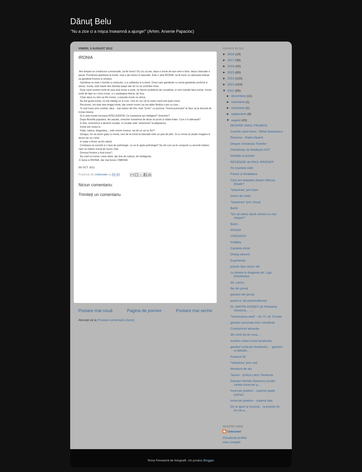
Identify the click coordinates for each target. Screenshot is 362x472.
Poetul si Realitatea (243, 174)
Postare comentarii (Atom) (116, 320)
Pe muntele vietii (241, 168)
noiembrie (238, 102)
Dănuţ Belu (90, 21)
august (236, 120)
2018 (231, 54)
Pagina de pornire (144, 310)
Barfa (234, 208)
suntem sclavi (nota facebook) (251, 341)
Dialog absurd (240, 254)
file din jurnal (239, 288)
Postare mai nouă (95, 310)
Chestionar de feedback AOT (250, 149)
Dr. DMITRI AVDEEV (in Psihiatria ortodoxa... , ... (253, 308)
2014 (231, 78)
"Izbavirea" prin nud (243, 362)
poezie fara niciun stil (244, 266)
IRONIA (235, 230)
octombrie (238, 108)
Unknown (234, 431)
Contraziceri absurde (244, 328)
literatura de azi (241, 368)
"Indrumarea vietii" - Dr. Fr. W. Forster (256, 316)
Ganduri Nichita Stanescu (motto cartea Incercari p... (252, 382)
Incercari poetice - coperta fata (251, 400)
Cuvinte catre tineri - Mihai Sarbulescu (256, 131)
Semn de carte (240, 196)
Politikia (235, 242)
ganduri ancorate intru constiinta (252, 322)
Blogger (208, 460)
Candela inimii (240, 248)
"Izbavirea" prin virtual (245, 202)
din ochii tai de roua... (245, 334)
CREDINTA (238, 236)
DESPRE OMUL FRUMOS (248, 125)
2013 (231, 84)
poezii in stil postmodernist (248, 300)
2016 (231, 66)
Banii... (235, 224)
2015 (231, 72)
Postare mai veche (194, 310)
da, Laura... (238, 282)
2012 (231, 90)
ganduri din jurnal (242, 294)
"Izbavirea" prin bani (244, 190)
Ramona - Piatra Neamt (246, 137)
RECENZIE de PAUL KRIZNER (252, 162)
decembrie (239, 96)
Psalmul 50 (238, 356)
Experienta (237, 260)
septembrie (239, 114)
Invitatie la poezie (242, 155)
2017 (231, 60)
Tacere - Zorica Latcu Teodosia (251, 375)
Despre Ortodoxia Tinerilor (248, 143)
